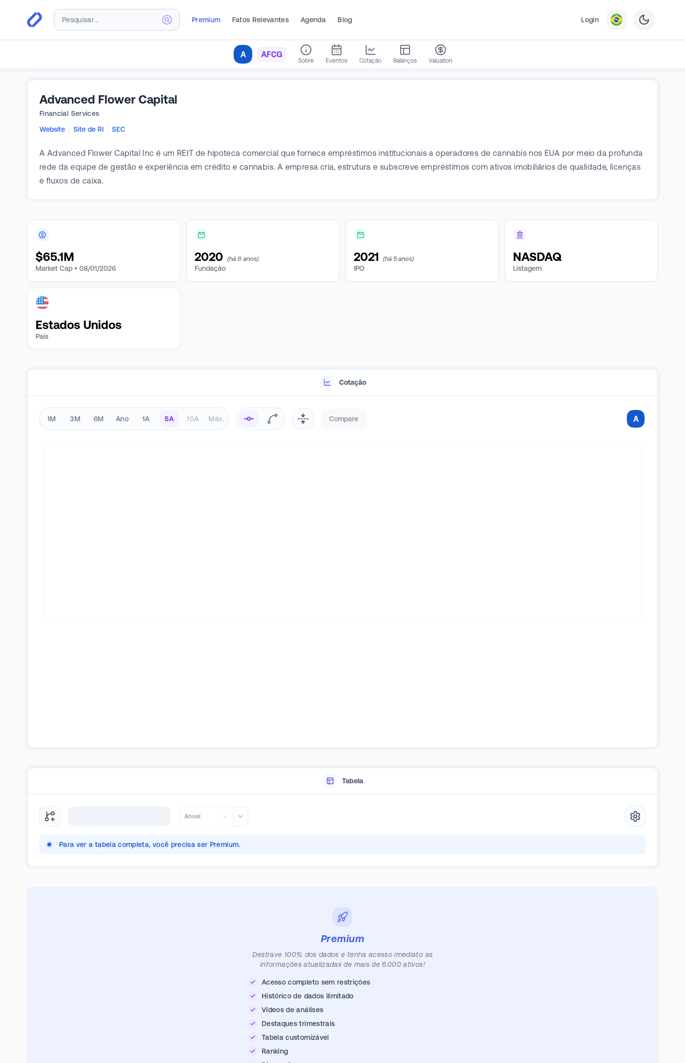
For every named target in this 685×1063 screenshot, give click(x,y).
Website (52, 129)
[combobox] (117, 20)
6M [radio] (99, 419)
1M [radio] (51, 419)
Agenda (313, 20)
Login (590, 20)
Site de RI (88, 129)
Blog (345, 20)
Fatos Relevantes (260, 20)
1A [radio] (146, 419)
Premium (206, 20)
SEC (118, 129)
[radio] (249, 419)
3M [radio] (75, 419)
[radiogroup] (134, 418)
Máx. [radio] (216, 419)
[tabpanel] (342, 572)
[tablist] (342, 382)
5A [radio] (169, 419)
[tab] (342, 382)
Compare (343, 419)
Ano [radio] (122, 419)
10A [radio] (193, 419)
